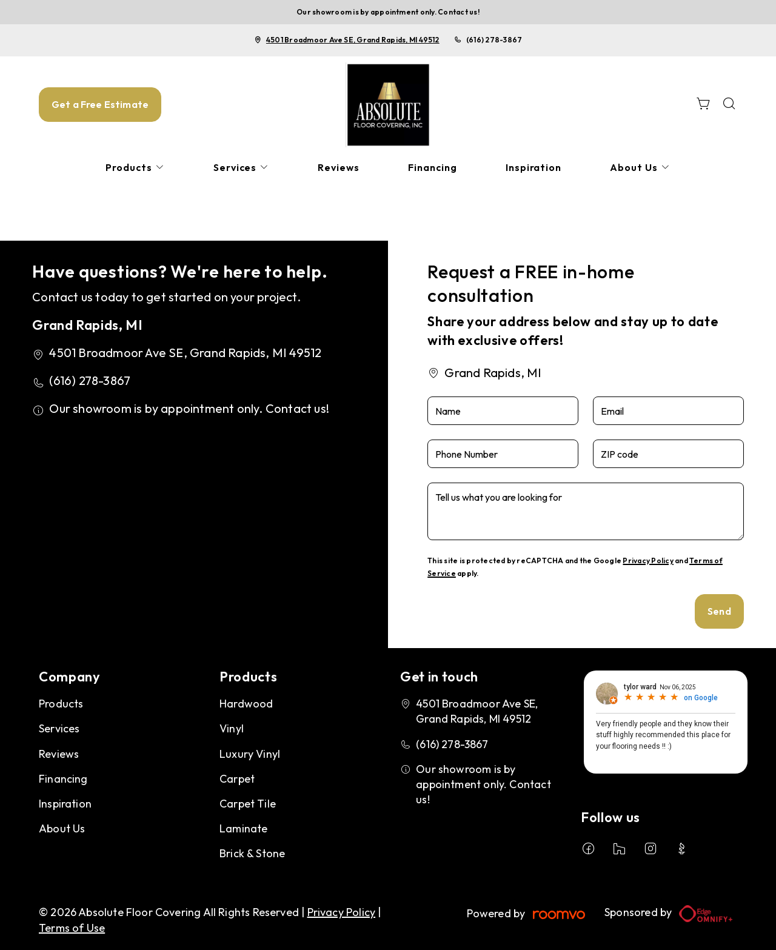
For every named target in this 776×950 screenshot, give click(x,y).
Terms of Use (72, 928)
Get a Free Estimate (100, 104)
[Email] (668, 410)
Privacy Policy (648, 560)
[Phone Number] (502, 454)
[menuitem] (135, 168)
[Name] (502, 410)
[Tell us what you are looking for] (585, 511)
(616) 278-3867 (494, 39)
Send (719, 611)
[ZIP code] (668, 454)
